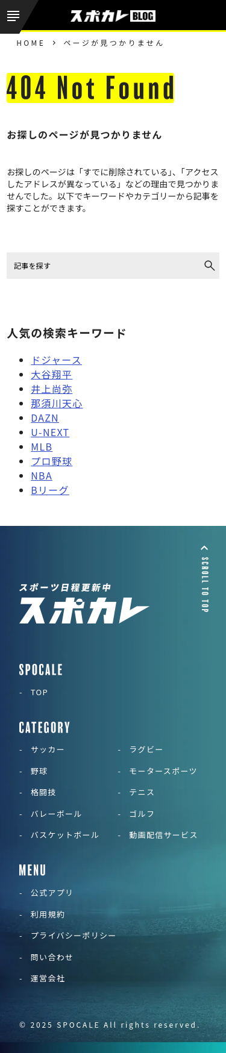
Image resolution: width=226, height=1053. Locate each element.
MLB (41, 446)
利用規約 (48, 914)
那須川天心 (57, 403)
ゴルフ (142, 813)
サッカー (48, 749)
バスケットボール (65, 834)
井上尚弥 (51, 388)
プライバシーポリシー (74, 935)
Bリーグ (50, 490)
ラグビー (146, 749)
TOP (39, 692)
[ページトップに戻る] (204, 577)
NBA (41, 475)
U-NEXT (50, 432)
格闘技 (44, 792)
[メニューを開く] (19, 17)
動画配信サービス (163, 834)
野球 (39, 770)
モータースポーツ (163, 770)
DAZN (45, 417)
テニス (142, 792)
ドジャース (56, 359)
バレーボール (57, 813)
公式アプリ (52, 892)
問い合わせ (52, 957)
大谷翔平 (51, 374)
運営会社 (48, 978)
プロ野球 (51, 461)
